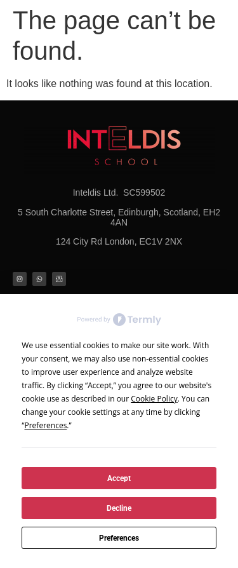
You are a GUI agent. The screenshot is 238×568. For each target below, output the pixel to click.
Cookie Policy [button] (154, 398)
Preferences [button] (46, 425)
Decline (119, 508)
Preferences (119, 538)
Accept (119, 478)
